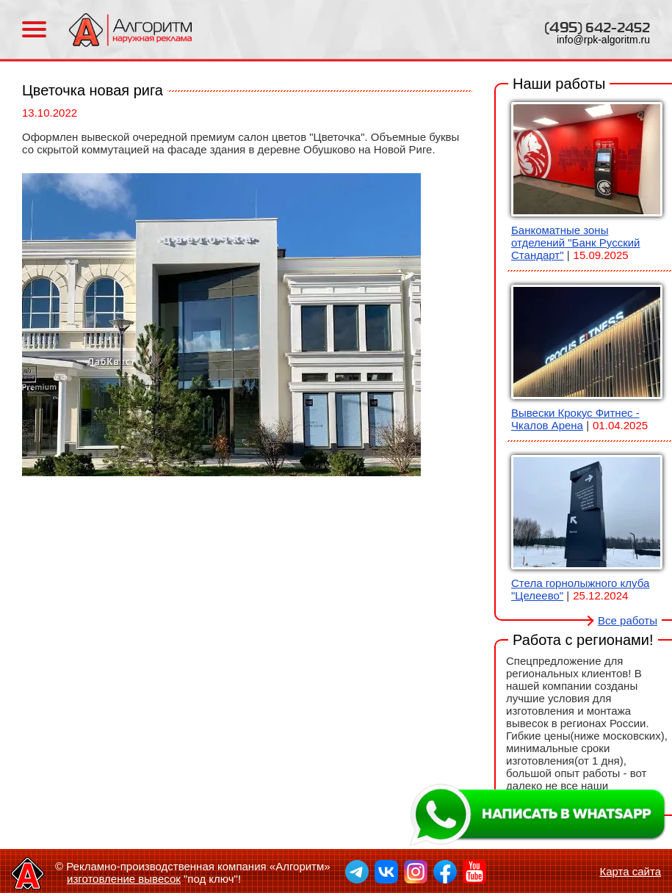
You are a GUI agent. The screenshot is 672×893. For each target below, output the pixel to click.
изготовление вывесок (124, 878)
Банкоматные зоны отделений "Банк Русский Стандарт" (575, 242)
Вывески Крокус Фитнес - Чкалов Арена (575, 419)
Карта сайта (630, 871)
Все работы (627, 620)
